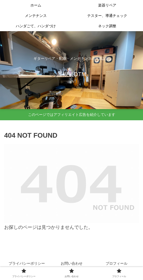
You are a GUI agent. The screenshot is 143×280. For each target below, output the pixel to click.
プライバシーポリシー (27, 263)
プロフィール (116, 263)
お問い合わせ (72, 263)
